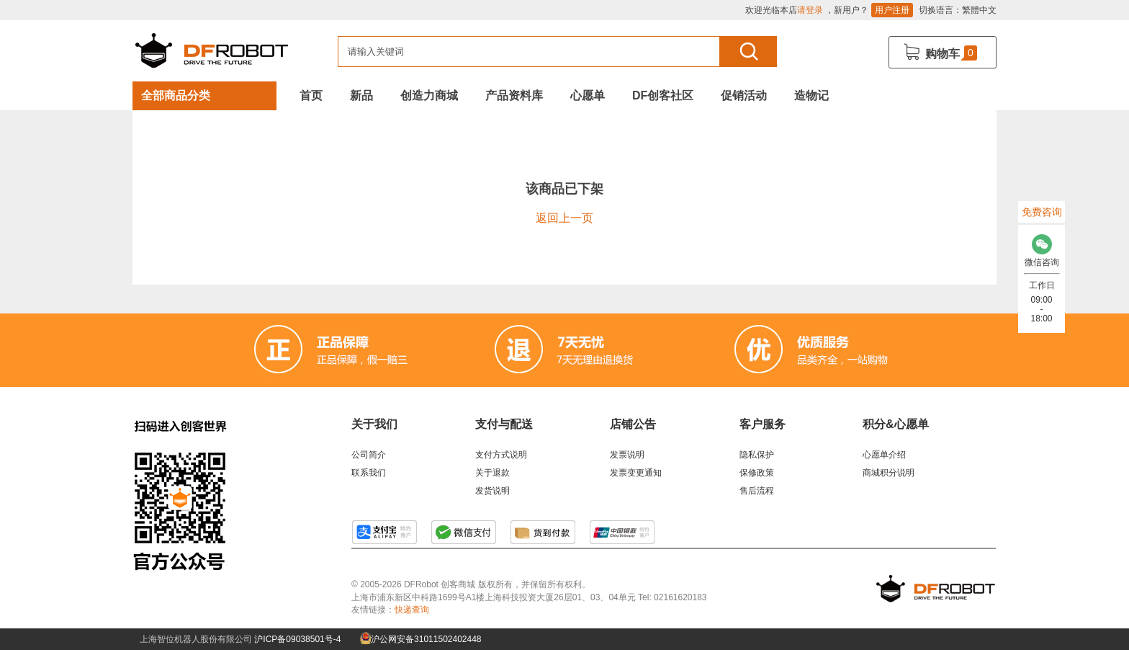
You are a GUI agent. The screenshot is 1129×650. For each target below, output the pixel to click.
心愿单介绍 (884, 455)
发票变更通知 (636, 473)
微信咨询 (1041, 247)
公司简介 (368, 455)
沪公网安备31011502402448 (421, 639)
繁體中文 (979, 10)
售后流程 (756, 491)
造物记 (811, 95)
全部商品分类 (175, 95)
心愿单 (587, 95)
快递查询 (412, 610)
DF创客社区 (662, 95)
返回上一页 (564, 218)
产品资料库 (514, 95)
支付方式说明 (501, 455)
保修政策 (756, 473)
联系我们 (368, 473)
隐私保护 (756, 455)
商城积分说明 (888, 473)
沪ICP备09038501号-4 (297, 639)
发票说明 (627, 455)
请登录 (810, 10)
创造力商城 (429, 95)
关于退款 (492, 473)
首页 (311, 95)
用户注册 (892, 10)
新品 (361, 95)
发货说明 (492, 491)
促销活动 (744, 95)
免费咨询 (1042, 212)
